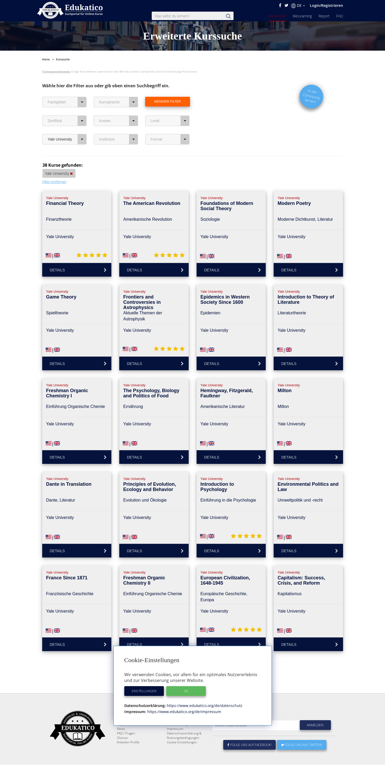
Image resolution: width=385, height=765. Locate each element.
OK (186, 691)
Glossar (122, 738)
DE (298, 5)
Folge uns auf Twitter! (301, 745)
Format (170, 127)
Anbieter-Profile (128, 742)
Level (170, 108)
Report (324, 15)
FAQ (339, 15)
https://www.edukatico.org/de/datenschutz (204, 705)
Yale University (67, 127)
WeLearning (302, 15)
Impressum (175, 729)
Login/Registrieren (326, 5)
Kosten (118, 108)
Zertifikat (67, 108)
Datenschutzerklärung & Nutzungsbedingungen (184, 735)
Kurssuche (277, 15)
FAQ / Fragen (126, 733)
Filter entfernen (54, 169)
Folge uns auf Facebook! (249, 745)
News (121, 729)
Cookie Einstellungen (182, 742)
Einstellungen (144, 691)
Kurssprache (118, 89)
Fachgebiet (67, 89)
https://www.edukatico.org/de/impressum (183, 711)
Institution (118, 127)
